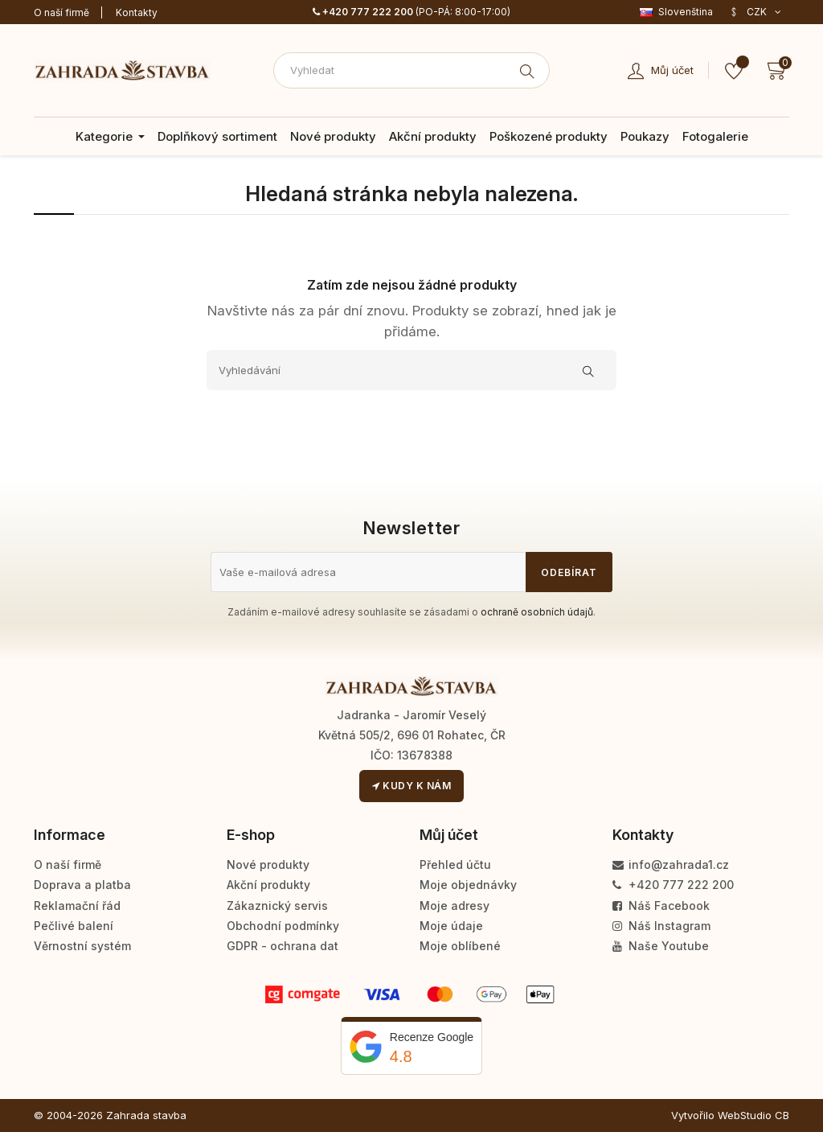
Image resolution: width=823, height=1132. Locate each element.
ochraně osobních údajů (537, 612)
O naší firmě (61, 12)
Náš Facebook (661, 905)
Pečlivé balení (73, 925)
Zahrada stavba (146, 1115)
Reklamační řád (77, 905)
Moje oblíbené (460, 946)
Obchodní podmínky (283, 925)
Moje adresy (454, 905)
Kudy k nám (411, 786)
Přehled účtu (455, 864)
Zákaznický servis (277, 905)
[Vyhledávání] (411, 370)
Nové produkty (268, 864)
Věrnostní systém (82, 946)
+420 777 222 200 (363, 12)
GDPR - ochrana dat (282, 946)
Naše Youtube (660, 946)
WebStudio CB (753, 1115)
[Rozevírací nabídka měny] (755, 12)
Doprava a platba (82, 884)
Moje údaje (451, 925)
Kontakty (137, 12)
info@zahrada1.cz (670, 864)
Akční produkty (268, 884)
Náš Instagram (661, 925)
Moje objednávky (468, 884)
